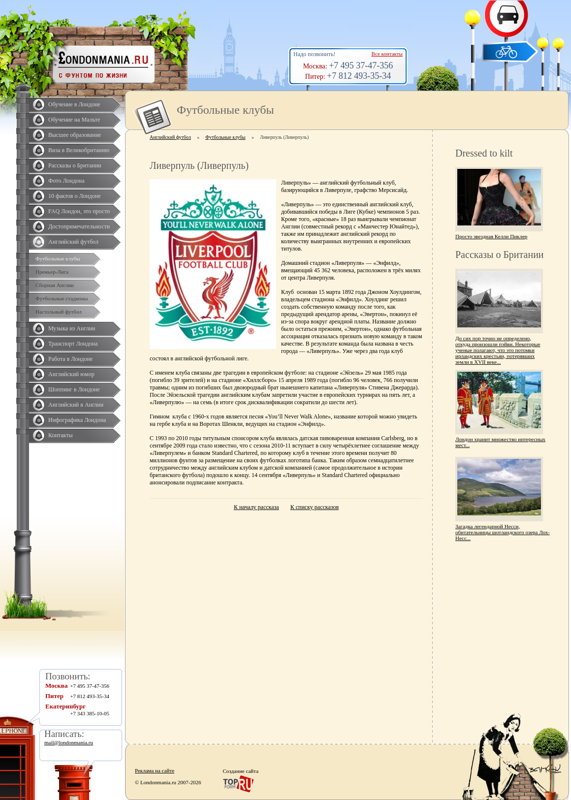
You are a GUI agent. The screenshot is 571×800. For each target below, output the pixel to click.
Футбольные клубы (57, 258)
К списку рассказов (314, 507)
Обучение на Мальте (74, 119)
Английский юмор (71, 374)
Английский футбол (73, 241)
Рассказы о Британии (74, 165)
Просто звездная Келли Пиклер (491, 236)
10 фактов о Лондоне (74, 195)
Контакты (60, 435)
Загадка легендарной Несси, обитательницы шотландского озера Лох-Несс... (502, 532)
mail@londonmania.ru (68, 742)
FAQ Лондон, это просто (79, 211)
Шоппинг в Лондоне (74, 389)
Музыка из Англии (71, 328)
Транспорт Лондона (73, 343)
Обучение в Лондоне (74, 104)
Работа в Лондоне (70, 358)
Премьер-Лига (51, 272)
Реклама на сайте (154, 770)
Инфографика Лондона (77, 419)
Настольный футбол (58, 312)
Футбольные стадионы (61, 298)
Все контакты (387, 54)
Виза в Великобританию (78, 150)
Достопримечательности (79, 226)
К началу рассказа (256, 507)
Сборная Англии (54, 285)
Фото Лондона (66, 180)
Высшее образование (74, 134)
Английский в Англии (75, 404)
